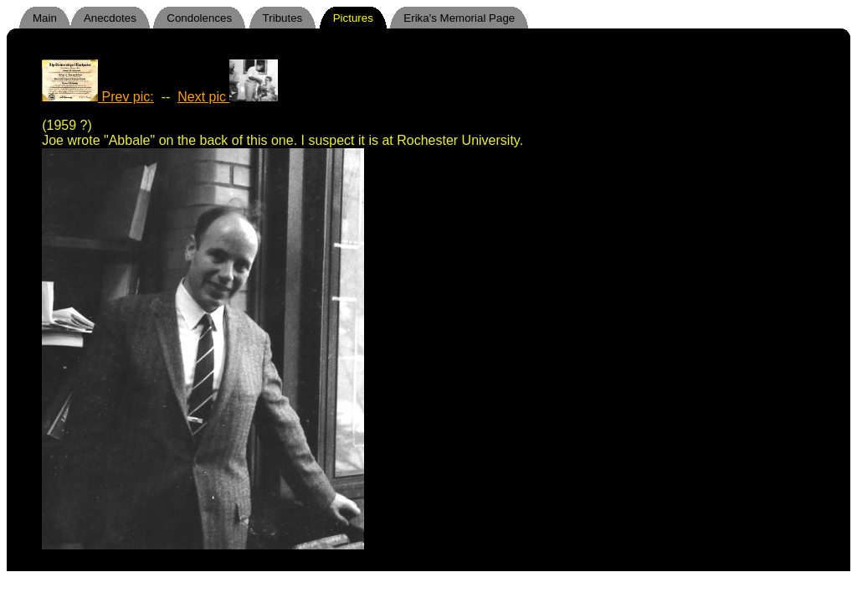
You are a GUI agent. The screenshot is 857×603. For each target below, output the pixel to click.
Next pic (227, 97)
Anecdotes (110, 18)
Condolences (199, 18)
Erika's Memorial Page (459, 18)
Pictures (353, 18)
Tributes (283, 18)
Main (45, 18)
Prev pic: (98, 97)
